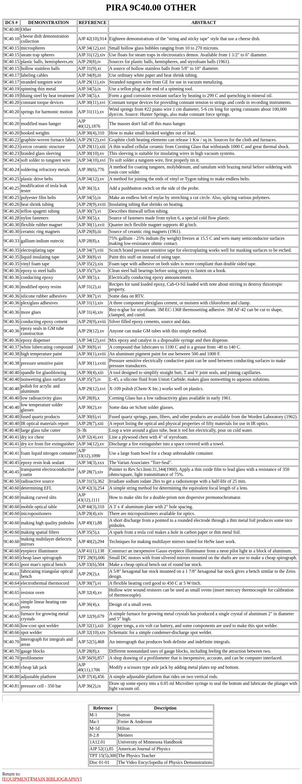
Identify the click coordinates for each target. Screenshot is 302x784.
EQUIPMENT (17, 779)
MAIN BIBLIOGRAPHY (56, 779)
